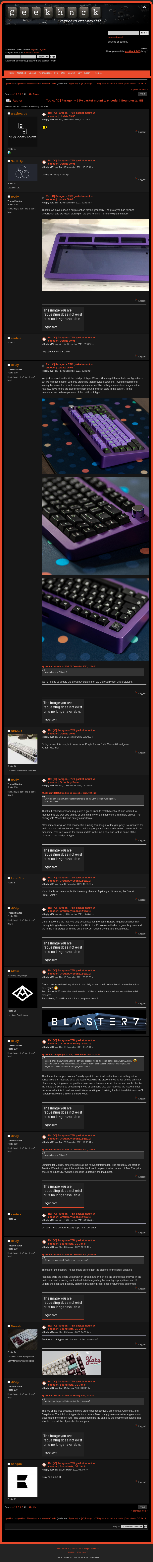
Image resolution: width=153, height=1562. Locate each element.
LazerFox (17, 878)
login (33, 49)
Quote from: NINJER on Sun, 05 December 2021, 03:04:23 (69, 793)
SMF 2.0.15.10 (64, 1548)
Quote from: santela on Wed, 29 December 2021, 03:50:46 (69, 1254)
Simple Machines (91, 1548)
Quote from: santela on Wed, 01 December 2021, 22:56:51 (69, 666)
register (42, 49)
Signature (73, 83)
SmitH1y (17, 161)
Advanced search (115, 37)
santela (16, 338)
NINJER (16, 730)
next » (145, 89)
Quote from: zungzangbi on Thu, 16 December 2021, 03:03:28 (71, 1054)
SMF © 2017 (77, 1548)
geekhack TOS (132, 51)
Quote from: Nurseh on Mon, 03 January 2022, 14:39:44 (68, 1395)
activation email (31, 52)
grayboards (19, 113)
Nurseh (16, 1326)
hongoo (16, 1463)
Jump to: (116, 1527)
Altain (15, 971)
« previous (136, 89)
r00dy (15, 196)
